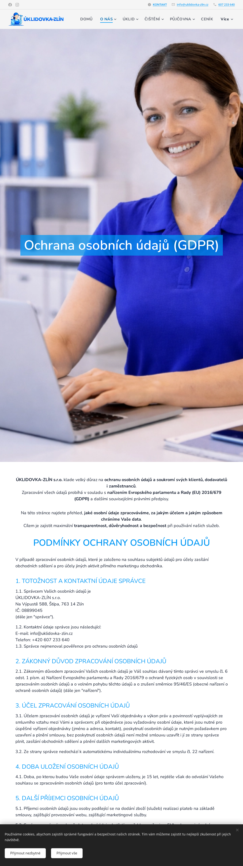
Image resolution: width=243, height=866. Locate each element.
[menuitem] (104, 19)
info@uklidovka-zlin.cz (192, 4)
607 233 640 (226, 4)
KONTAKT (160, 4)
